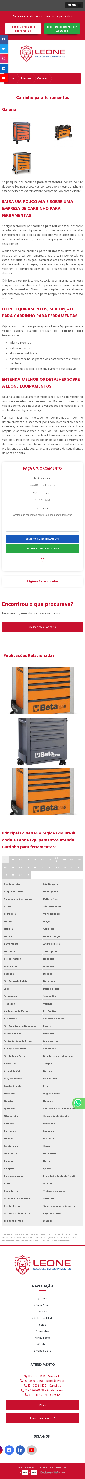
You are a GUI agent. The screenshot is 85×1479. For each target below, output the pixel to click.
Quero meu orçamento (42, 627)
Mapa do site (42, 1351)
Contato (42, 1344)
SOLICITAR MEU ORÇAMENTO (42, 539)
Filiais (43, 1312)
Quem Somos (42, 1305)
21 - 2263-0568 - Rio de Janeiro (42, 1390)
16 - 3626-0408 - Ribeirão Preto (42, 1381)
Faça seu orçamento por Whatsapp (62, 29)
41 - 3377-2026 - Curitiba (42, 1395)
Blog (42, 1325)
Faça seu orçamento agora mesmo (23, 29)
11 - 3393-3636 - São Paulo (42, 1376)
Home (42, 1299)
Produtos (42, 1331)
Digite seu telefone (42, 493)
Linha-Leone (43, 1338)
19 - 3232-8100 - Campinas (42, 1385)
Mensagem (42, 508)
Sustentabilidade (42, 1318)
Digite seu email (42, 478)
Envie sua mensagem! (42, 1418)
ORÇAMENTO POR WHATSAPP (42, 549)
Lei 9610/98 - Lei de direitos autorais (55, 1240)
